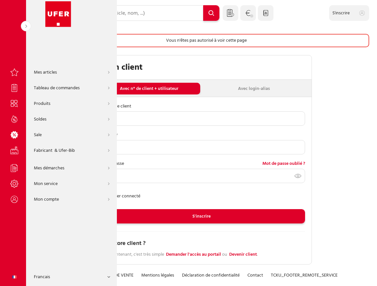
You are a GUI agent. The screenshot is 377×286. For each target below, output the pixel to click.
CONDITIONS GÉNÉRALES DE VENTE (99, 275)
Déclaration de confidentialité (211, 275)
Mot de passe (111, 163)
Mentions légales (157, 275)
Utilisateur (108, 134)
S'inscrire (201, 216)
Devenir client (243, 254)
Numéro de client (114, 106)
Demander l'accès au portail (193, 254)
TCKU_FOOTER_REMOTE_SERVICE (304, 275)
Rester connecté (119, 196)
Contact (255, 275)
